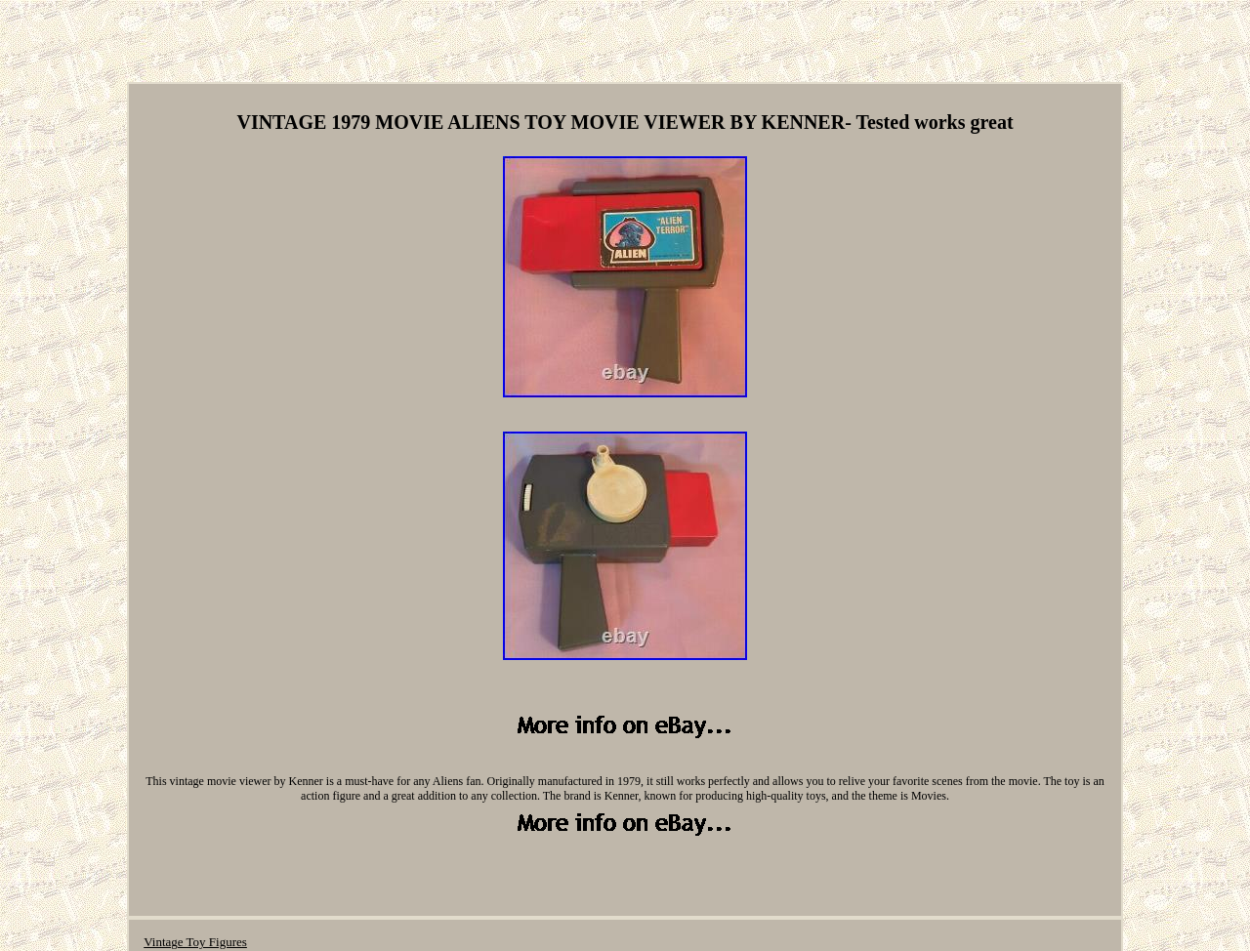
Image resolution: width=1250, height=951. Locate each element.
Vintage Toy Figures (195, 941)
